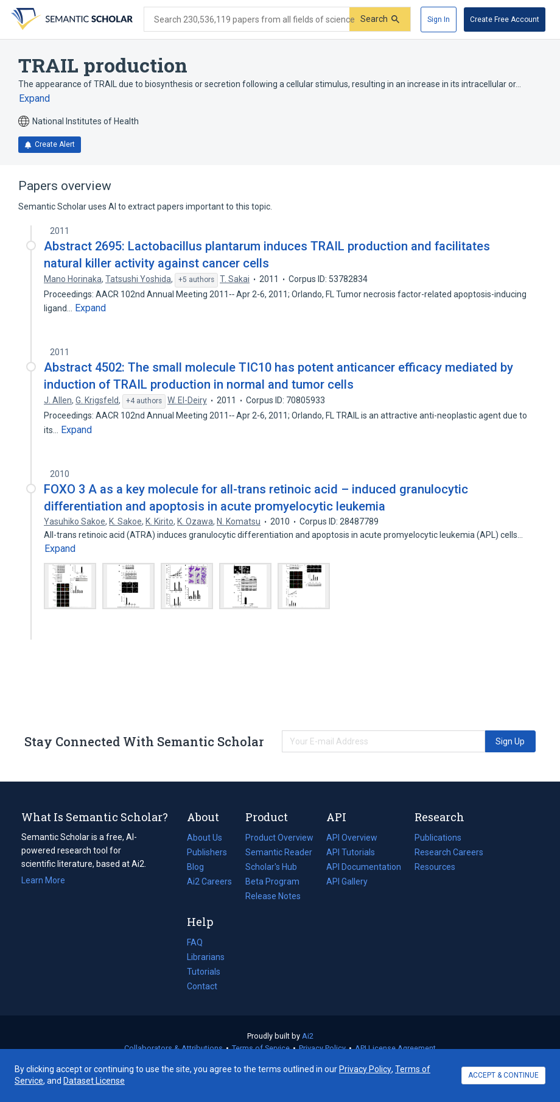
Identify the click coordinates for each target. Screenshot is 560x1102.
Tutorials (203, 972)
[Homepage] (71, 19)
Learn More (43, 880)
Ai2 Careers (209, 881)
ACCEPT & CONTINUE (503, 1075)
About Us (204, 837)
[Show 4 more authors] (144, 401)
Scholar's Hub (271, 867)
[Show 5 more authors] (196, 280)
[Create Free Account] (504, 19)
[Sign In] (439, 19)
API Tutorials (350, 852)
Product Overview (279, 837)
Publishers (207, 852)
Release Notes (273, 896)
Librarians (206, 957)
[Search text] (246, 19)
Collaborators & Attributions (173, 1048)
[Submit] (379, 19)
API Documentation (363, 867)
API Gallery (347, 881)
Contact (202, 986)
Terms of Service (261, 1048)
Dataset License (94, 1081)
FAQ (195, 942)
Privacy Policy (322, 1048)
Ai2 (307, 1035)
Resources (435, 867)
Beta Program (272, 881)
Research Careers (449, 852)
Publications (438, 837)
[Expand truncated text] (34, 99)
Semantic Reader (278, 852)
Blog (200, 867)
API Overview (351, 837)
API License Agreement (395, 1048)
